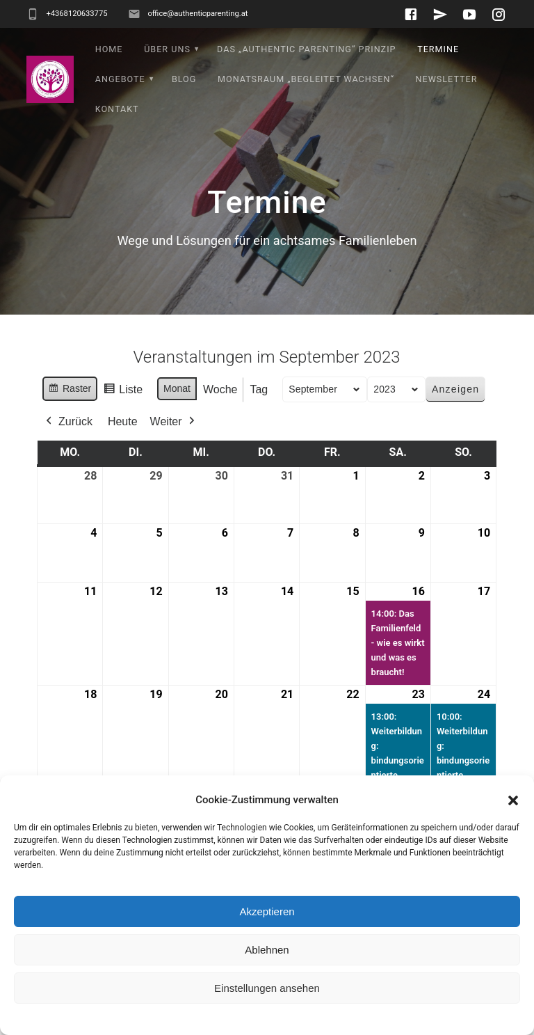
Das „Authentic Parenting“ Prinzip (306, 49)
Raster (69, 390)
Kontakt (117, 109)
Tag (259, 389)
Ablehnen (267, 950)
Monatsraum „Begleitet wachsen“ (306, 79)
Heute (123, 421)
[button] (513, 800)
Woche (220, 389)
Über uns (167, 49)
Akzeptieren (266, 911)
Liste (123, 391)
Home (109, 49)
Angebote (120, 79)
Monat (177, 388)
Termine (438, 49)
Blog (184, 79)
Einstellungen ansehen (267, 988)
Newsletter (447, 79)
